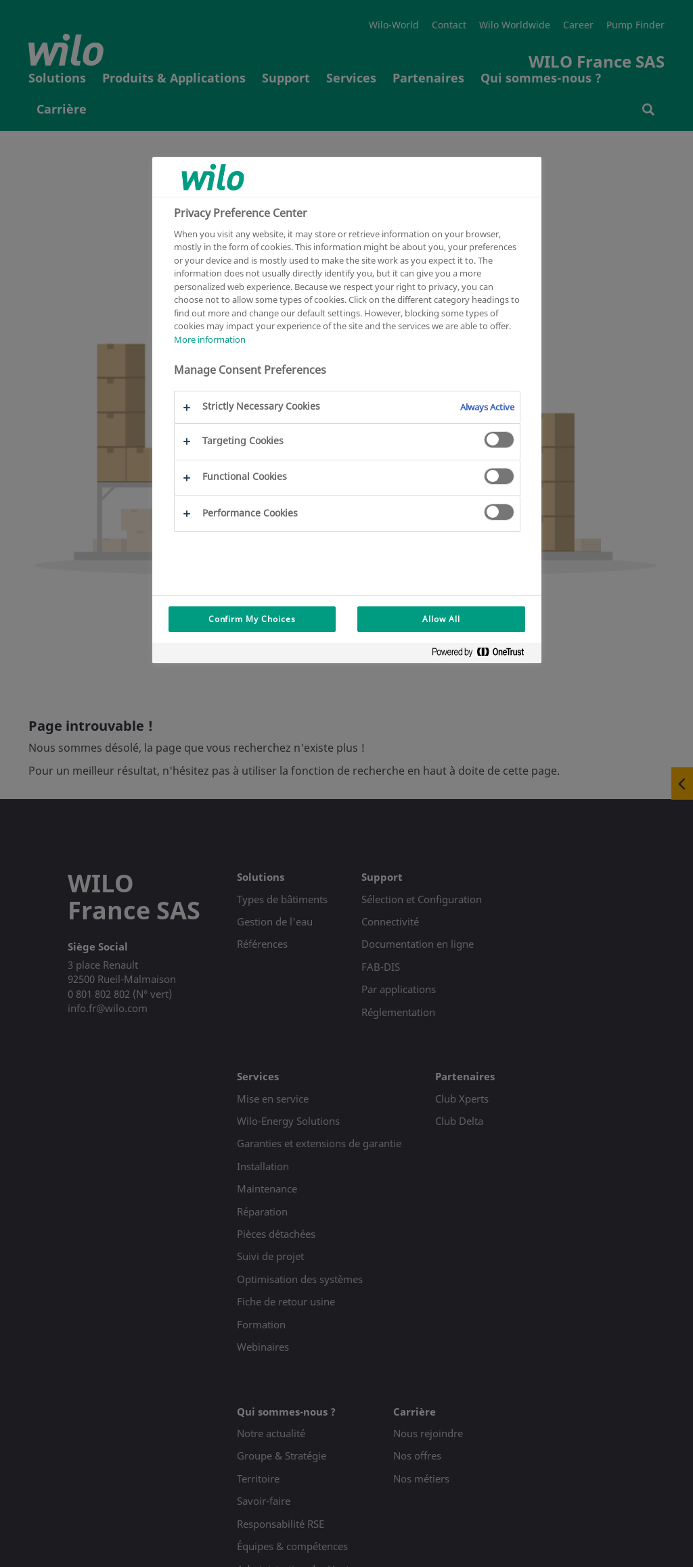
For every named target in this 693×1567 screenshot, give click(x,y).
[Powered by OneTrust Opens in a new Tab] (483, 654)
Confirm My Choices (252, 619)
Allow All (441, 619)
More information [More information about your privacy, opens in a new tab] (210, 339)
